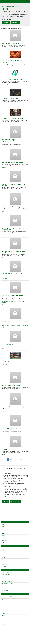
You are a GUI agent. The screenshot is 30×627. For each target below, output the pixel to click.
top (23, 103)
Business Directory (5, 604)
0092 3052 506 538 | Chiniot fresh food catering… (13, 140)
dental (17, 103)
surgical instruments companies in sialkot (9, 103)
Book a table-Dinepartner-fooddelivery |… (14, 407)
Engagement (7, 325)
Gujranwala (4, 540)
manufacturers (20, 103)
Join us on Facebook (5, 617)
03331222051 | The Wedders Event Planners (15, 321)
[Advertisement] (15, 511)
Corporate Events (21, 325)
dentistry (5, 104)
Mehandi (26, 325)
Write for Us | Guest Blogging (7, 596)
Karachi (3, 66)
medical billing (16, 301)
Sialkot (3, 105)
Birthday (3, 325)
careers (20, 301)
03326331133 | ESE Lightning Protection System (13, 251)
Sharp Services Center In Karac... (7, 572)
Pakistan (23, 301)
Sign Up (3, 599)
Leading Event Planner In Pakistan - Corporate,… (12, 61)
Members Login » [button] (15, 22)
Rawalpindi (3, 535)
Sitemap (3, 615)
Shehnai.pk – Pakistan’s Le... (7, 590)
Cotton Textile (4, 561)
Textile (3, 548)
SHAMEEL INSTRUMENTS (10, 98)
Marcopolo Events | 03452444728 (11, 385)
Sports (3, 552)
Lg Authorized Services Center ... (7, 576)
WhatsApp (13, 494)
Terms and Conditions (5, 613)
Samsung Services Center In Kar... (8, 579)
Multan (3, 542)
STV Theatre (5, 361)
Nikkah (10, 325)
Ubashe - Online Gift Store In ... (7, 588)
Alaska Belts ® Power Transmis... (7, 585)
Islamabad (3, 85)
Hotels (3, 555)
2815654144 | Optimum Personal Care (13, 162)
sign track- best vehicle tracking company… (14, 207)
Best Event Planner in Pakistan (11, 428)
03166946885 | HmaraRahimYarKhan (13, 274)
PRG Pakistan (11, 301)
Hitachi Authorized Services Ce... (7, 581)
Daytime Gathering (15, 325)
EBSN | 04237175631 (8, 344)
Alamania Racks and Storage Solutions (13, 118)
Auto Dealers (4, 559)
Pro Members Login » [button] (15, 501)
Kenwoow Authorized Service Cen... (8, 583)
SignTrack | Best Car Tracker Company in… (14, 79)
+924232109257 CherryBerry (10, 43)
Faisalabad (4, 533)
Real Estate (4, 557)
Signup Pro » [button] (5, 501)
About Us (3, 606)
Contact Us (4, 608)
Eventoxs (4, 449)
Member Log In (4, 601)
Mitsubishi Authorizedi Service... (7, 574)
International (4, 167)
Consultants (4, 566)
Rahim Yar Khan (4, 278)
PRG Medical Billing (5, 301)
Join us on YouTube (5, 620)
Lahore (3, 48)
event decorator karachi (8, 367)
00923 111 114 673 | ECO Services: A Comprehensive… (13, 229)
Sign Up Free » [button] (6, 22)
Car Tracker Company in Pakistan (7, 84)
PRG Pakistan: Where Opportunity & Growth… (12, 296)
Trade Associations (5, 564)
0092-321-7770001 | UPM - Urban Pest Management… (13, 184)
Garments (3, 550)
